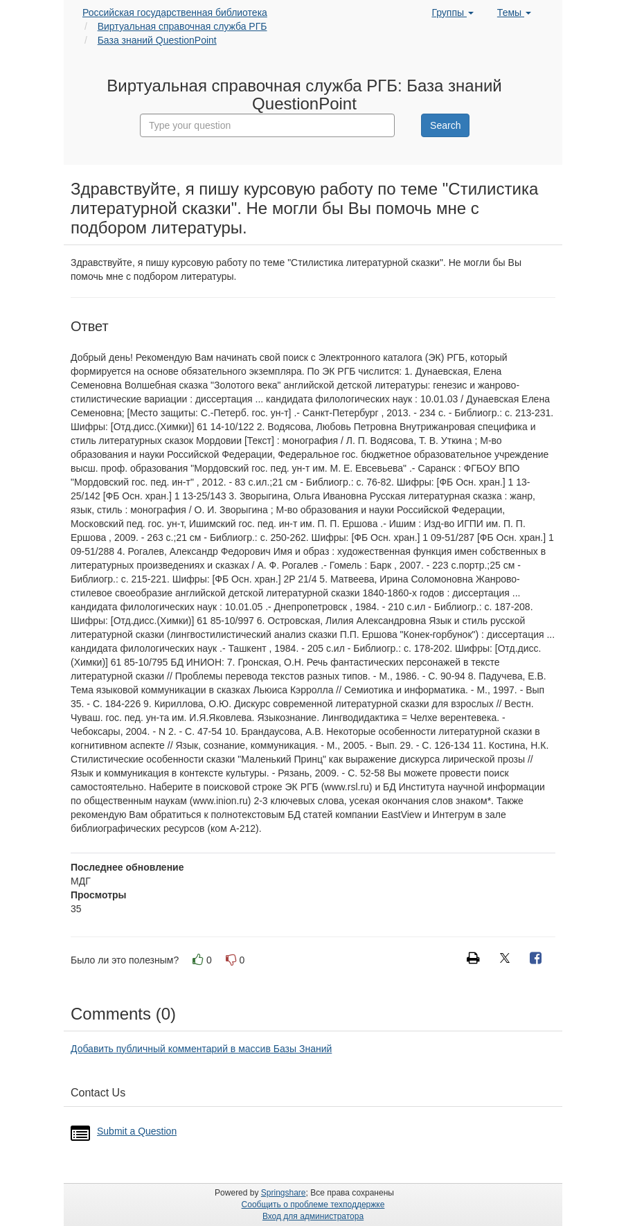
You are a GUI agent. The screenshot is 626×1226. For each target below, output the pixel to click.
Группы (452, 12)
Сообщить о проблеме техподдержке (313, 1204)
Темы (514, 12)
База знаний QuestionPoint (157, 40)
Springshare (283, 1193)
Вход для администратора (313, 1216)
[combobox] (267, 125)
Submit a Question (137, 1131)
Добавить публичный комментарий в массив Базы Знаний (201, 1048)
